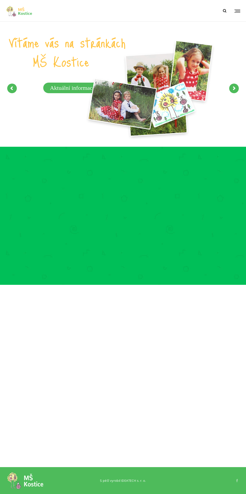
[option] (41, 226)
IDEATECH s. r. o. (133, 480)
